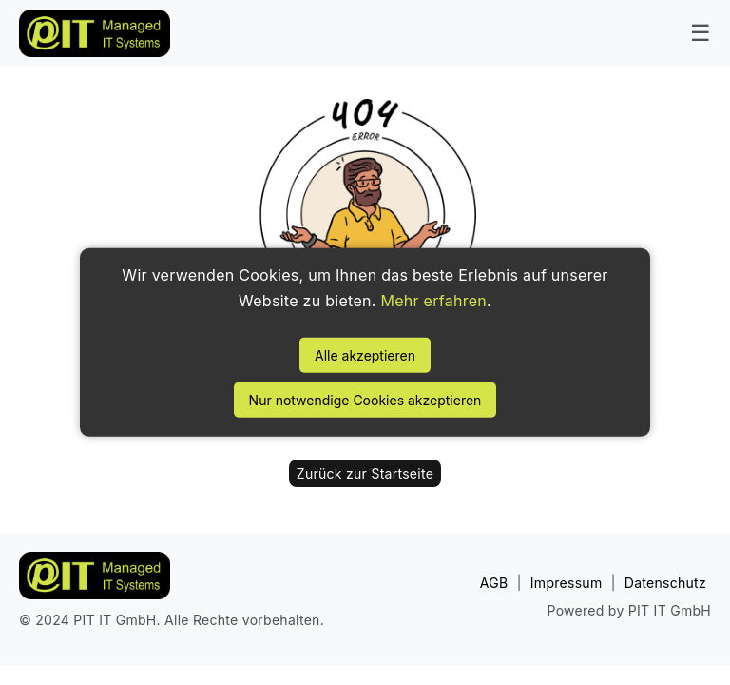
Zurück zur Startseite (365, 473)
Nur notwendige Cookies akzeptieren (365, 400)
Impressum (566, 583)
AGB (494, 583)
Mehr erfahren (433, 300)
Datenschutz (665, 583)
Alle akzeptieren (365, 355)
